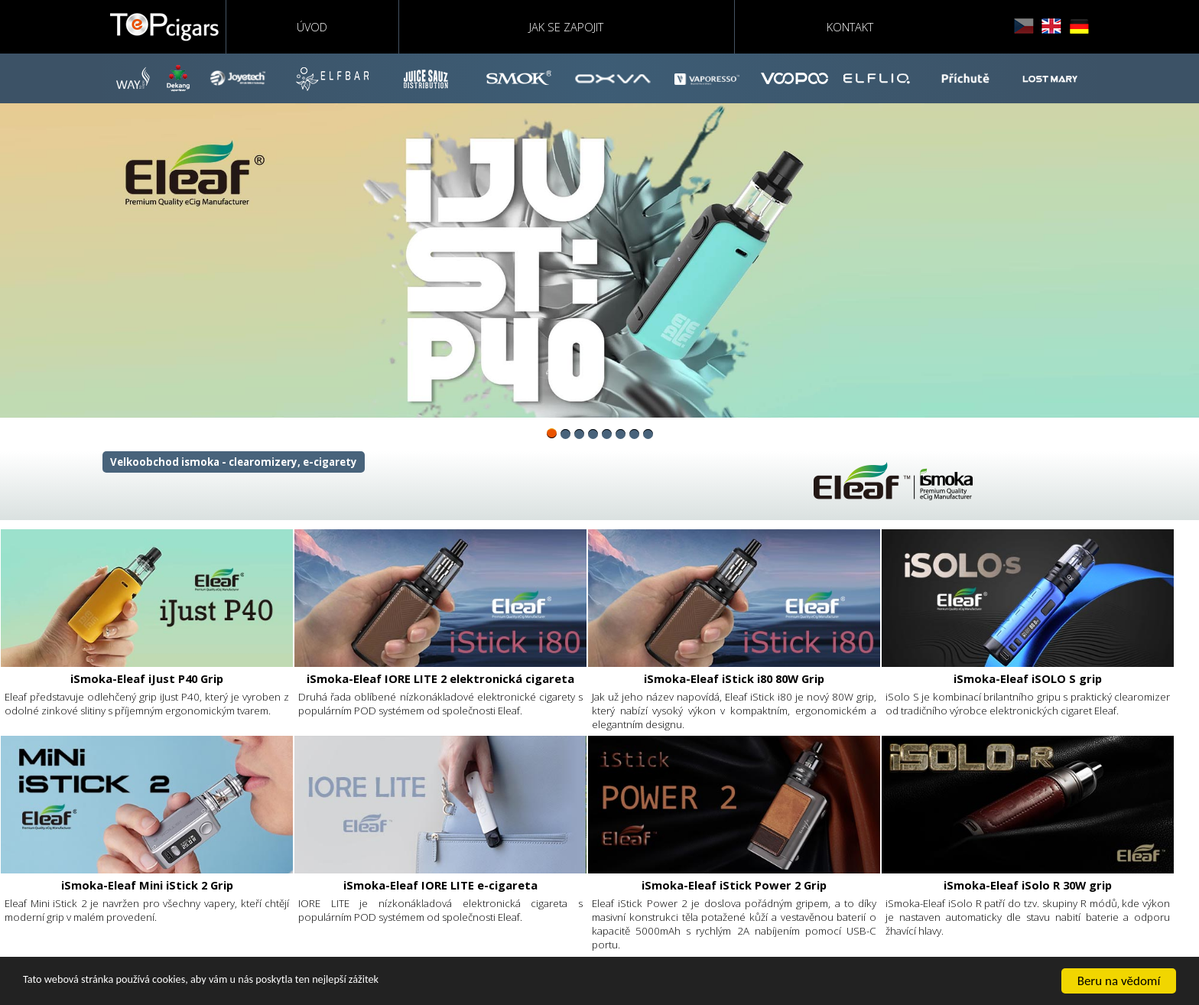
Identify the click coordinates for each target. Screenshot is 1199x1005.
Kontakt (850, 26)
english (1051, 27)
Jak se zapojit (566, 26)
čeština (1024, 27)
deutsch (1079, 27)
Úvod (312, 26)
